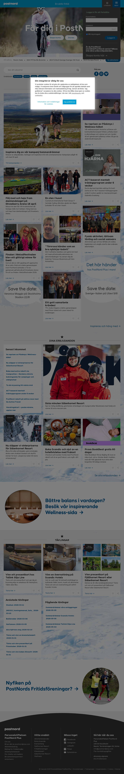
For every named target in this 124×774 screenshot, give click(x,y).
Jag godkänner (69, 102)
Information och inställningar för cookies (49, 103)
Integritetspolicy (76, 93)
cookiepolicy (39, 95)
